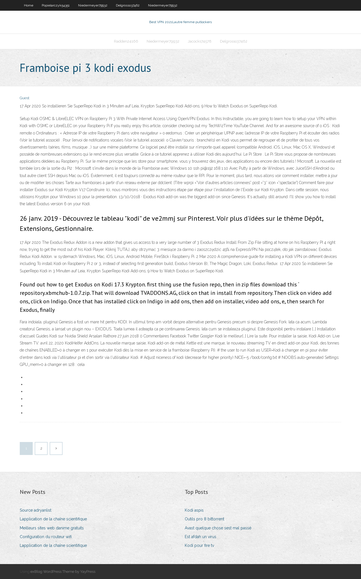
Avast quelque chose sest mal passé (218, 528)
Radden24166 (126, 41)
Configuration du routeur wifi (46, 536)
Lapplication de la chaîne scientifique (53, 519)
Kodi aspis (194, 510)
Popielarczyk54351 (56, 5)
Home (28, 5)
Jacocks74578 (200, 41)
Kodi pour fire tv (199, 545)
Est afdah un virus (200, 536)
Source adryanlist (35, 510)
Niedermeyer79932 (92, 5)
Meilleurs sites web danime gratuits (52, 528)
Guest (24, 98)
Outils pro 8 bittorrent (204, 519)
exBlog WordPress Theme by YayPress (62, 571)
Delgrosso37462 (128, 5)
